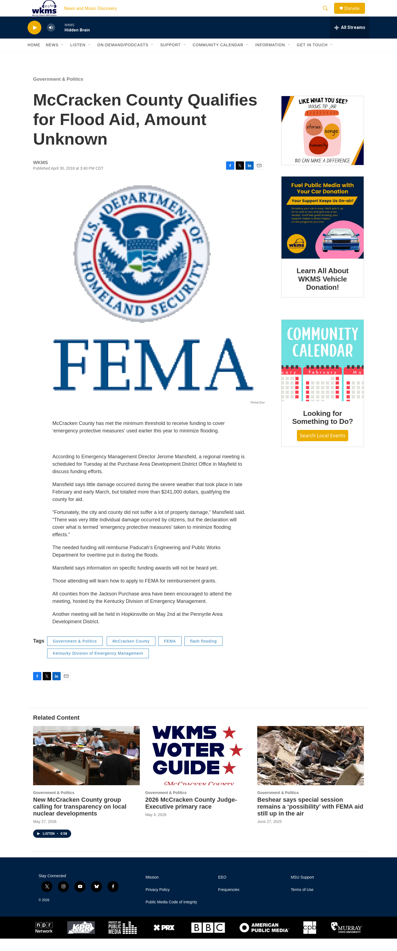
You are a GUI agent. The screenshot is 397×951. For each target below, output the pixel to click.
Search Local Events (322, 448)
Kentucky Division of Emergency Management (98, 665)
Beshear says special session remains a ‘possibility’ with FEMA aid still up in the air (310, 819)
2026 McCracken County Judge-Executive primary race (191, 815)
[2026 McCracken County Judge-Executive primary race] (198, 768)
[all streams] (349, 40)
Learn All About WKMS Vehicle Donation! (323, 291)
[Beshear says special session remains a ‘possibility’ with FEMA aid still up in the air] (310, 768)
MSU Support (302, 890)
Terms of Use (302, 902)
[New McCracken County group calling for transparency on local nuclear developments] (86, 768)
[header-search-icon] (328, 14)
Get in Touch (312, 57)
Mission (152, 890)
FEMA (170, 653)
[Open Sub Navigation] (62, 57)
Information (270, 57)
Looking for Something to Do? (322, 430)
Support (170, 57)
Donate (355, 14)
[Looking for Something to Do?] (322, 373)
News (52, 57)
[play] (34, 40)
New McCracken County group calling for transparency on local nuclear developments (80, 819)
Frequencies (228, 902)
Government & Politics (58, 91)
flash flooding (203, 653)
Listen (77, 57)
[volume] (51, 40)
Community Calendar (218, 57)
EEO (222, 890)
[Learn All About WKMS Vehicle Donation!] (322, 230)
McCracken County (131, 653)
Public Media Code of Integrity (171, 914)
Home (34, 57)
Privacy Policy (158, 902)
